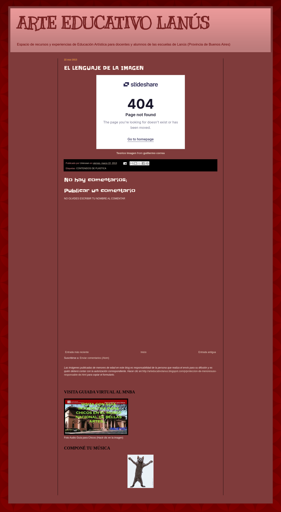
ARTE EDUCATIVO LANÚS (113, 23)
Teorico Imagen (126, 153)
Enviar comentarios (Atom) (94, 358)
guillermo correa (153, 153)
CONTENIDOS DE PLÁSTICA (91, 168)
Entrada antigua (207, 352)
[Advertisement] (140, 320)
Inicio (143, 352)
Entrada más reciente (77, 352)
